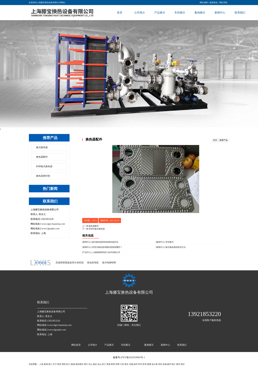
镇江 (174, 364)
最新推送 (214, 2)
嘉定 (95, 364)
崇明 (117, 364)
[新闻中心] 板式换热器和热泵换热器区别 (100, 242)
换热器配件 (42, 157)
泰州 (178, 364)
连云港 (155, 364)
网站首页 (76, 345)
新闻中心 (220, 12)
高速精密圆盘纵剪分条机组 (70, 262)
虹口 (68, 364)
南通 (149, 364)
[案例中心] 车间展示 (165, 242)
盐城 (165, 364)
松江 (104, 364)
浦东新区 (79, 364)
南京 (126, 364)
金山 (99, 364)
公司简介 (139, 12)
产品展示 (159, 12)
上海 (41, 364)
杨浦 (73, 364)
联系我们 (240, 12)
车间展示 (179, 12)
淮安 (160, 364)
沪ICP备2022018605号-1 (133, 357)
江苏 (122, 364)
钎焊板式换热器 (44, 166)
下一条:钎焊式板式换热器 (93, 229)
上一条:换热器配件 (90, 226)
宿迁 (183, 364)
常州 (140, 364)
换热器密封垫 (43, 176)
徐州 (136, 364)
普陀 (64, 364)
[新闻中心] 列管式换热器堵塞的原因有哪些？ (102, 247)
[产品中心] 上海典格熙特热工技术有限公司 (101, 252)
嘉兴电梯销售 (109, 262)
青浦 (108, 364)
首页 (119, 12)
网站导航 (223, 2)
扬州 (169, 364)
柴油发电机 (93, 262)
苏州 (145, 364)
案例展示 (200, 12)
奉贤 (113, 364)
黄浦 (46, 364)
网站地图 (204, 2)
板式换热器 (42, 147)
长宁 (55, 364)
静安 (59, 364)
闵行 (86, 364)
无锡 (131, 364)
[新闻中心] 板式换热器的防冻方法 (171, 247)
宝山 (90, 364)
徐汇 (50, 364)
